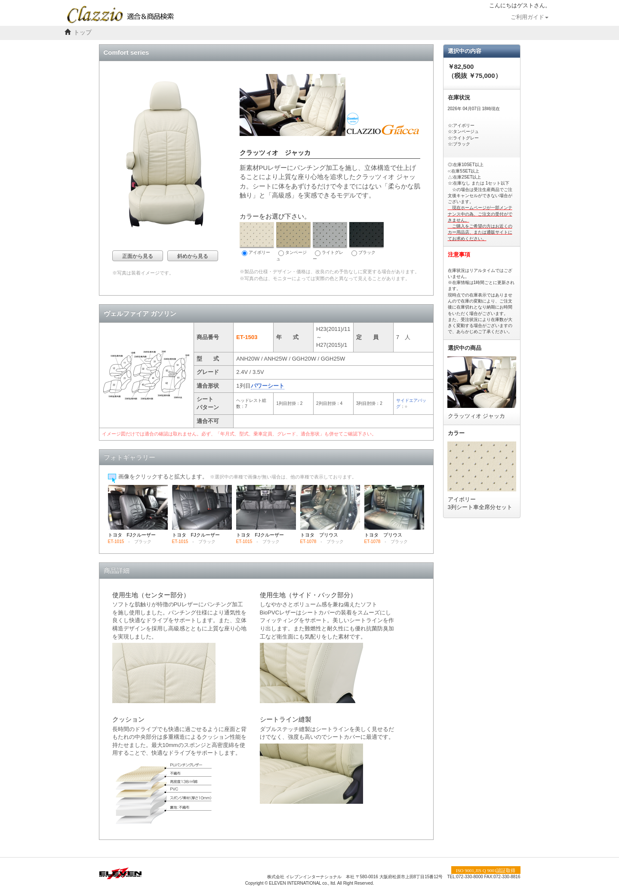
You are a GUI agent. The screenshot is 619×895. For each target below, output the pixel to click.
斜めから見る (192, 256)
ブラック (366, 239)
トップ (83, 32)
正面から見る (137, 256)
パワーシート (267, 386)
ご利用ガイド (529, 17)
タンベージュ (293, 241)
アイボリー (257, 239)
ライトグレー (330, 241)
